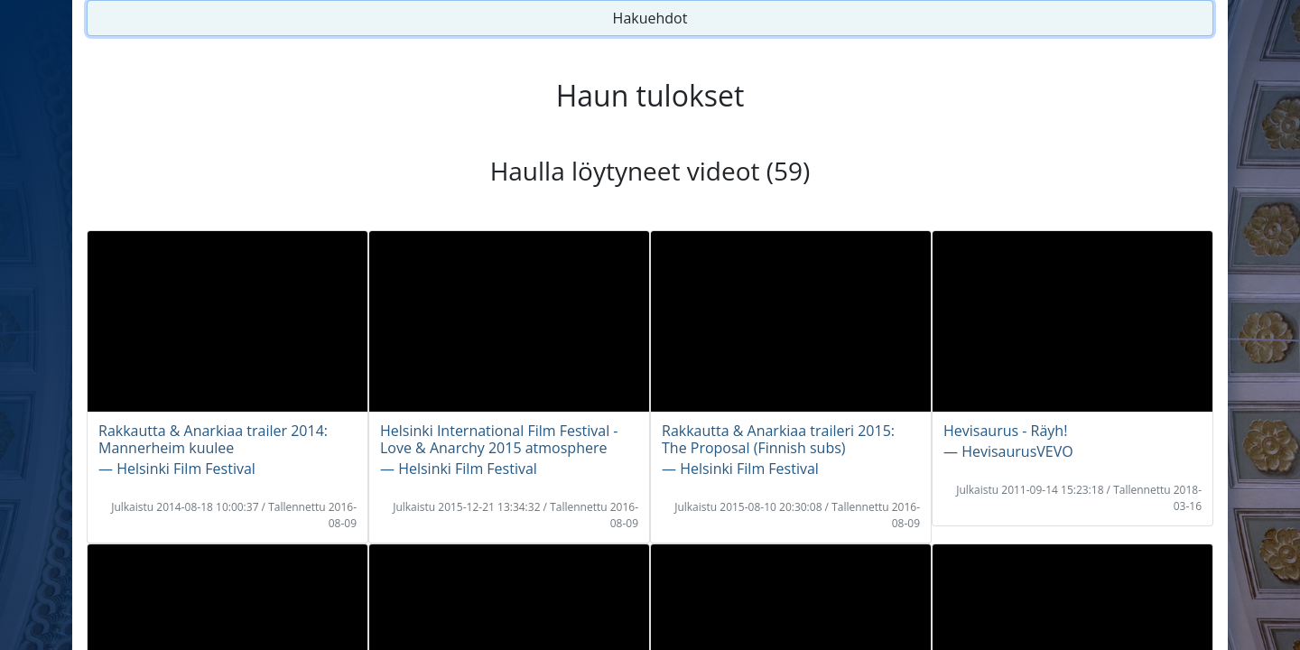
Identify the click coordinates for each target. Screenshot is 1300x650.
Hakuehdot (650, 18)
